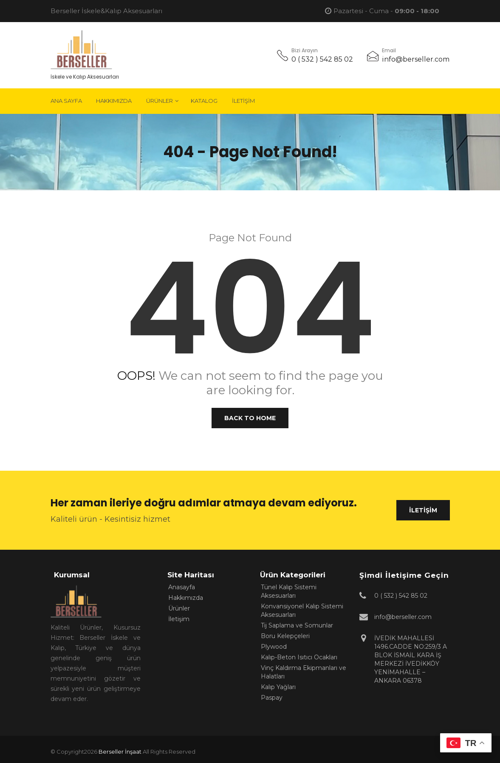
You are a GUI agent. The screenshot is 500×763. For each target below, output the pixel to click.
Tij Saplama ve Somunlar (297, 625)
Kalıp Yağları (278, 687)
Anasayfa (181, 587)
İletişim (243, 100)
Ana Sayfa (66, 100)
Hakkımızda (114, 100)
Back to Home (250, 418)
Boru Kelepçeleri (285, 636)
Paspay (271, 697)
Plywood (274, 646)
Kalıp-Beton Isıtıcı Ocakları (299, 657)
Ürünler (159, 100)
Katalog (204, 100)
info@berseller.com (415, 59)
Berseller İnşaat (120, 751)
